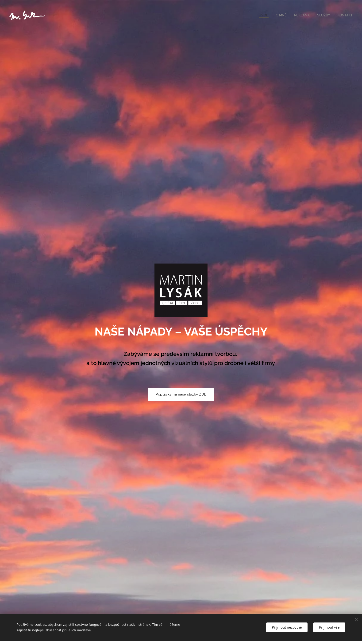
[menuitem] (260, 15)
